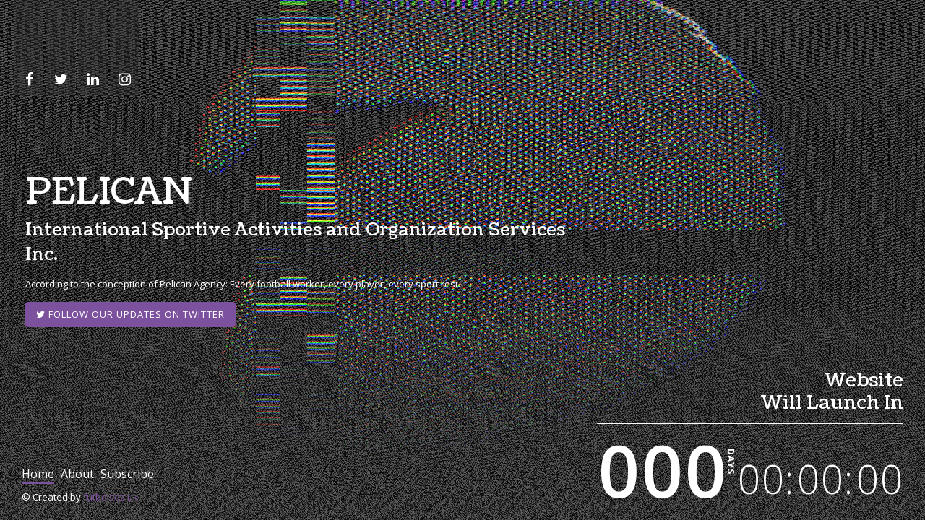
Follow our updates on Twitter (130, 314)
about (77, 474)
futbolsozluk (110, 496)
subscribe (127, 474)
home (38, 474)
